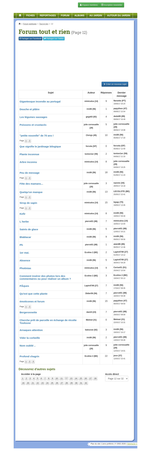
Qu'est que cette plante (33, 293)
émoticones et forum (32, 301)
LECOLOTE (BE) (122, 191)
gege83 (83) (91, 117)
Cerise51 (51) (120, 267)
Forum (65, 15)
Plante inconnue (29, 154)
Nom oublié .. (28, 345)
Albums (79, 15)
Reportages (48, 15)
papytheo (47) (120, 108)
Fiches (30, 15)
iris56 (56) (91, 109)
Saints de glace (29, 229)
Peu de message (30, 172)
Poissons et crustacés (33, 124)
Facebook (30, 38)
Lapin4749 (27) (121, 252)
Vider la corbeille (30, 337)
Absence (25, 260)
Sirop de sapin (28, 202)
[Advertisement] (74, 61)
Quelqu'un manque (31, 192)
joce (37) (118, 355)
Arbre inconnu (28, 162)
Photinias (25, 268)
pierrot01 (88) (91, 221)
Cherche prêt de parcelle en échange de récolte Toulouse (48, 321)
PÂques (24, 285)
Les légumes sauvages (33, 117)
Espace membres (89, 5)
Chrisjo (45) (91, 135)
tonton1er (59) (91, 154)
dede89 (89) (119, 116)
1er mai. (24, 252)
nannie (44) (119, 183)
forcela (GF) (91, 146)
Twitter (54, 38)
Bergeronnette (28, 312)
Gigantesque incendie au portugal (40, 101)
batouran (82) (91, 330)
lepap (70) (118, 202)
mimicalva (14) (91, 101)
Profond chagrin (29, 356)
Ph (21, 244)
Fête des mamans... (31, 183)
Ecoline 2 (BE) (91, 252)
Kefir (22, 213)
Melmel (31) (91, 320)
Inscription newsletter (111, 5)
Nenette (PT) (120, 101)
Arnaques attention (31, 330)
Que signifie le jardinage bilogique (40, 146)
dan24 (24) (91, 312)
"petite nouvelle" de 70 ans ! (37, 135)
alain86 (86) (119, 244)
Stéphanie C (132, 444)
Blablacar (25, 237)
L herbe (24, 221)
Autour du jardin (118, 15)
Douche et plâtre (30, 109)
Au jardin (96, 15)
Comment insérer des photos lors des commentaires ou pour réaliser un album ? (45, 277)
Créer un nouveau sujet (114, 84)
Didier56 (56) (91, 293)
